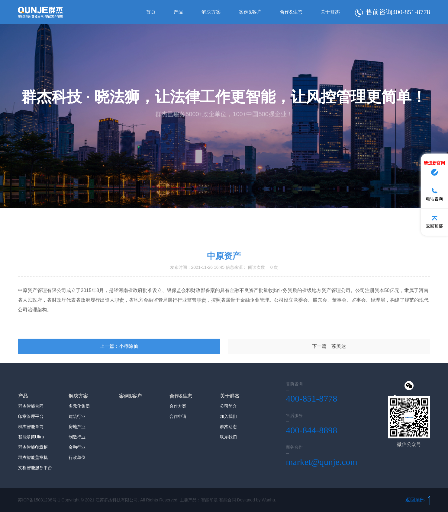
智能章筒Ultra (31, 436)
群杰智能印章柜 (33, 447)
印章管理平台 (31, 416)
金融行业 (77, 447)
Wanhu (268, 500)
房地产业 (77, 426)
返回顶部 (417, 499)
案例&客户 (250, 11)
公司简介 (228, 406)
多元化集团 (79, 406)
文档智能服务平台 (35, 467)
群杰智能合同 (31, 406)
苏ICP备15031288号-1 (39, 500)
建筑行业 (77, 416)
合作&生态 (291, 11)
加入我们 (228, 416)
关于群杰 (330, 11)
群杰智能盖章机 (33, 457)
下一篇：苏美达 (329, 372)
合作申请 (177, 416)
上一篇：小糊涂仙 (119, 372)
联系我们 (228, 436)
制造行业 (77, 436)
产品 (178, 11)
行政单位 (77, 457)
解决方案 (211, 11)
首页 (151, 11)
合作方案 (177, 406)
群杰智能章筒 (31, 426)
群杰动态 (228, 426)
